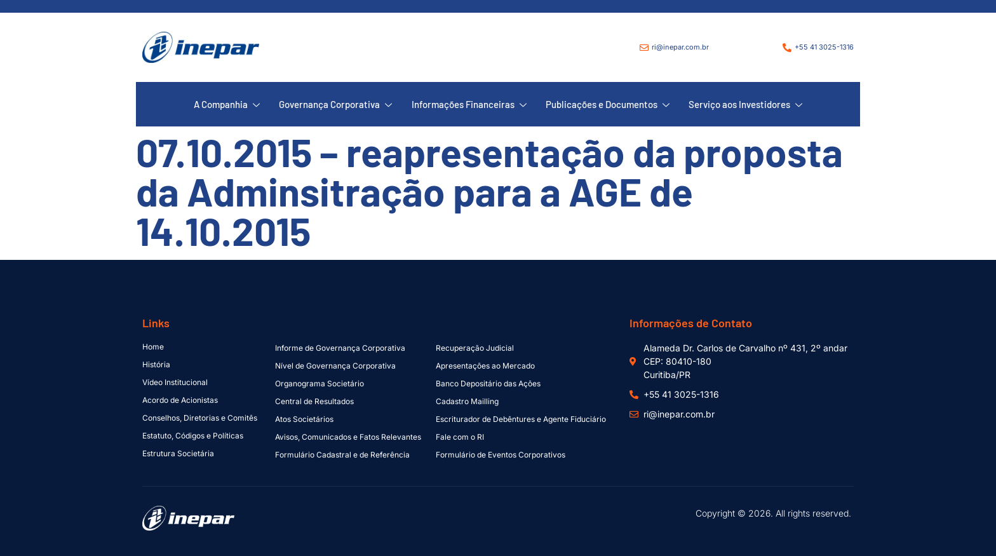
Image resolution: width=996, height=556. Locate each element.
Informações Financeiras (469, 104)
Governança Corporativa (336, 104)
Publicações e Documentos (608, 104)
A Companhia (227, 104)
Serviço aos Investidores (745, 104)
